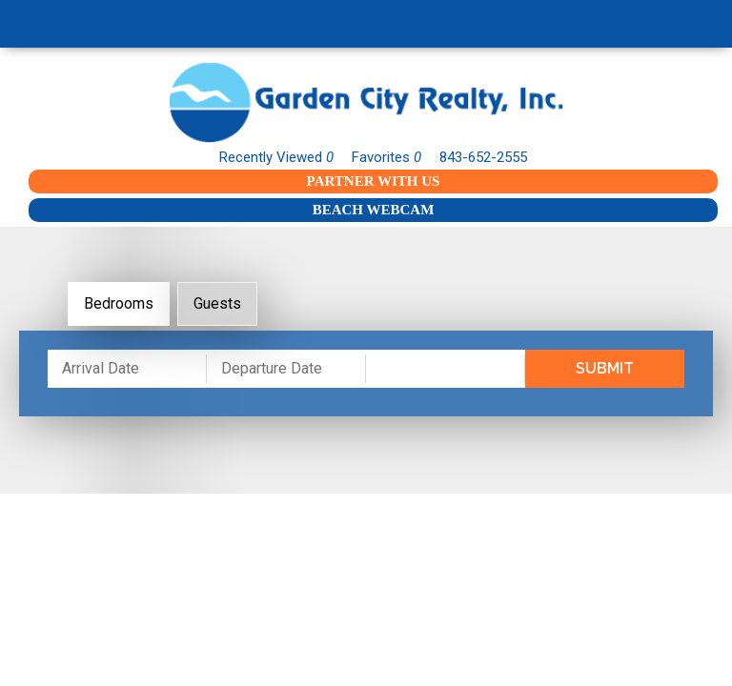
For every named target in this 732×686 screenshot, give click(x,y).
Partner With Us (373, 181)
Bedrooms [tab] (118, 303)
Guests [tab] (217, 303)
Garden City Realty (366, 102)
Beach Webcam (374, 209)
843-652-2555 (483, 157)
